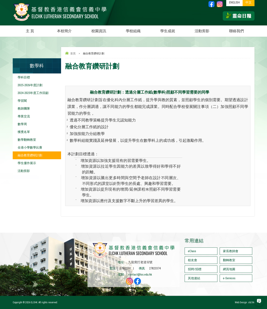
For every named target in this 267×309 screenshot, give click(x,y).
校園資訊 (103, 29)
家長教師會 (230, 251)
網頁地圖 (229, 269)
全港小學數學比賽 (30, 147)
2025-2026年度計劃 (30, 85)
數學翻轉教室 (27, 140)
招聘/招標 (194, 269)
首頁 (73, 53)
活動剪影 (207, 29)
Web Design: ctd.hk (245, 302)
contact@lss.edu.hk (140, 274)
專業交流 (24, 116)
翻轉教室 (229, 260)
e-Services (229, 278)
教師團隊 (24, 108)
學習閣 (22, 101)
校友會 (192, 260)
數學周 (22, 124)
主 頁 (30, 31)
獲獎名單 (24, 132)
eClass (192, 251)
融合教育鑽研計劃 (30, 155)
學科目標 (24, 77)
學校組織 (138, 29)
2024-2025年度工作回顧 (33, 93)
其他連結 (194, 278)
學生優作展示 (27, 163)
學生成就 (167, 31)
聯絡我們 (236, 31)
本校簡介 (69, 29)
